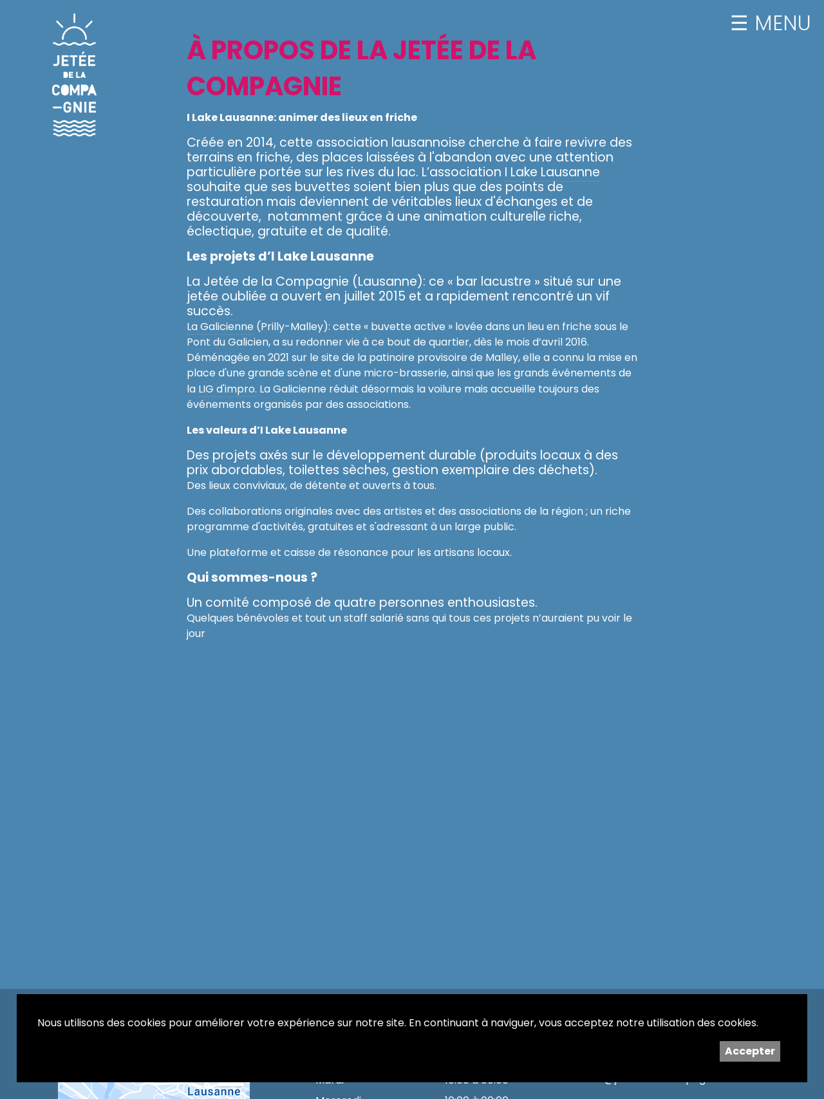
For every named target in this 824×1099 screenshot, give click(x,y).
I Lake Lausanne (552, 172)
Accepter (750, 1051)
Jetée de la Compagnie (74, 74)
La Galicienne (220, 326)
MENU (780, 23)
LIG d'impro (226, 389)
